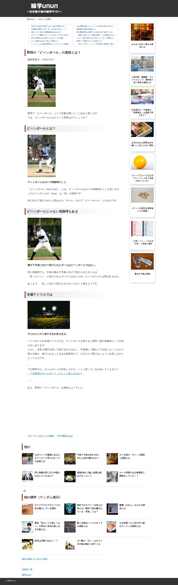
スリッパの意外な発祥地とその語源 (142, 199)
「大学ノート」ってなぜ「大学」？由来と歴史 (142, 232)
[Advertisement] (51, 412)
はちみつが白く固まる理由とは (142, 35)
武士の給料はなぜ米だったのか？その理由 (47, 38)
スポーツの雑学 (44, 19)
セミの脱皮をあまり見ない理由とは (44, 41)
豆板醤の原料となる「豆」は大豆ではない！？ (49, 29)
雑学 (10, 580)
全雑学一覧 (27, 569)
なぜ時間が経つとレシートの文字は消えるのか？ (95, 26)
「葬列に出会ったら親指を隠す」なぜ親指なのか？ (96, 35)
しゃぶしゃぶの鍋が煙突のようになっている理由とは (51, 44)
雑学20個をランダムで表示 (35, 558)
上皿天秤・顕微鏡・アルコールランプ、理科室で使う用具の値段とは (142, 70)
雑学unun (31, 19)
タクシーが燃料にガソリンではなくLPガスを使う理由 (51, 35)
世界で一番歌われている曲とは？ (89, 41)
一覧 (24, 490)
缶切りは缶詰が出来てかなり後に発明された (48, 26)
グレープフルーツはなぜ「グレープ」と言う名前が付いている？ (142, 168)
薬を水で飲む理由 (142, 264)
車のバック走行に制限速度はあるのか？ (46, 32)
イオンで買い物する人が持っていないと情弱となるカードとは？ (101, 38)
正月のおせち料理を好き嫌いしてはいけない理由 (142, 134)
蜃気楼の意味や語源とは (85, 29)
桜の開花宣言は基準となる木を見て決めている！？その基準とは (101, 32)
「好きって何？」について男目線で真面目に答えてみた (97, 44)
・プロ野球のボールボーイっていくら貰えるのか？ (55, 373)
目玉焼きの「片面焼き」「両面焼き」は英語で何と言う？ (142, 102)
